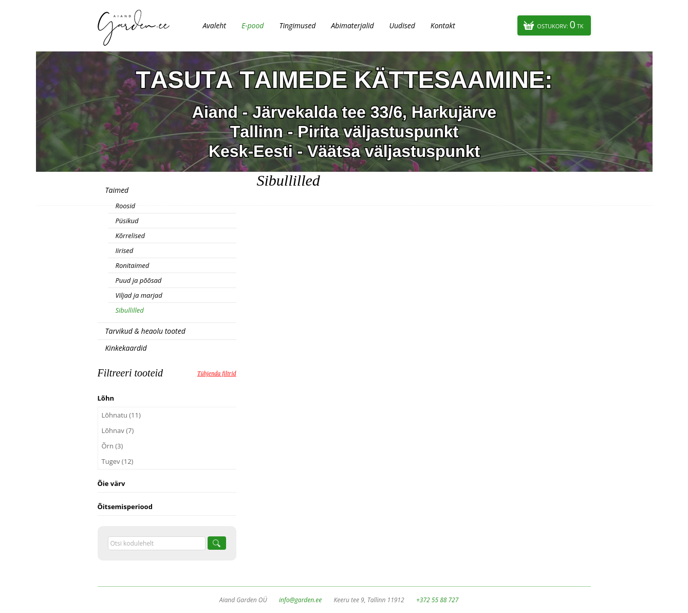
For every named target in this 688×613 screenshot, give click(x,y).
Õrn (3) (112, 445)
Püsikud (127, 220)
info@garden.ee (300, 600)
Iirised (125, 250)
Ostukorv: (560, 24)
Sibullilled (130, 310)
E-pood (252, 25)
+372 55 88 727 (437, 600)
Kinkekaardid (126, 348)
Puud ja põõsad (139, 280)
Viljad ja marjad (139, 295)
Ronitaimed (133, 265)
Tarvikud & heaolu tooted (145, 331)
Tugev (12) (118, 461)
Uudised (402, 25)
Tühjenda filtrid (216, 373)
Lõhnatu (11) (121, 415)
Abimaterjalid (352, 25)
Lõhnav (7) (118, 430)
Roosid (125, 205)
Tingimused (297, 25)
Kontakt (443, 25)
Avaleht (214, 25)
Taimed (117, 190)
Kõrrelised (130, 235)
